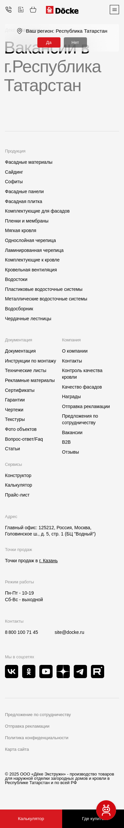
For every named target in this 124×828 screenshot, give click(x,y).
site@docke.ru (69, 632)
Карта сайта (17, 749)
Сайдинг (14, 172)
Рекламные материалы (30, 380)
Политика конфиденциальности (36, 738)
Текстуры (15, 419)
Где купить (93, 818)
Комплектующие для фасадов (37, 211)
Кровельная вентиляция (31, 269)
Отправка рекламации (86, 406)
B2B (66, 442)
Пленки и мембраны (27, 221)
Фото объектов (21, 429)
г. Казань (48, 560)
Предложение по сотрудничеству (38, 714)
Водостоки (16, 279)
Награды (71, 396)
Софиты (14, 181)
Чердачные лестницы (28, 318)
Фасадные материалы (29, 162)
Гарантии (15, 399)
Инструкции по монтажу (30, 360)
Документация (20, 351)
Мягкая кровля (20, 230)
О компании (75, 351)
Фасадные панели (24, 191)
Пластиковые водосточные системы (43, 289)
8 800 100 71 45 (21, 632)
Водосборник (19, 308)
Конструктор (18, 475)
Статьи (12, 448)
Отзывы (70, 452)
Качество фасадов (82, 387)
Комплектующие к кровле (32, 259)
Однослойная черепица (30, 240)
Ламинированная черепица (34, 250)
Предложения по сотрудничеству (80, 419)
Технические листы (25, 370)
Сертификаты (19, 390)
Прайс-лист (17, 495)
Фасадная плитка (23, 201)
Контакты (72, 360)
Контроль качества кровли (82, 374)
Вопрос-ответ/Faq (24, 439)
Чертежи (14, 409)
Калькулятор (18, 485)
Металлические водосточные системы (46, 298)
